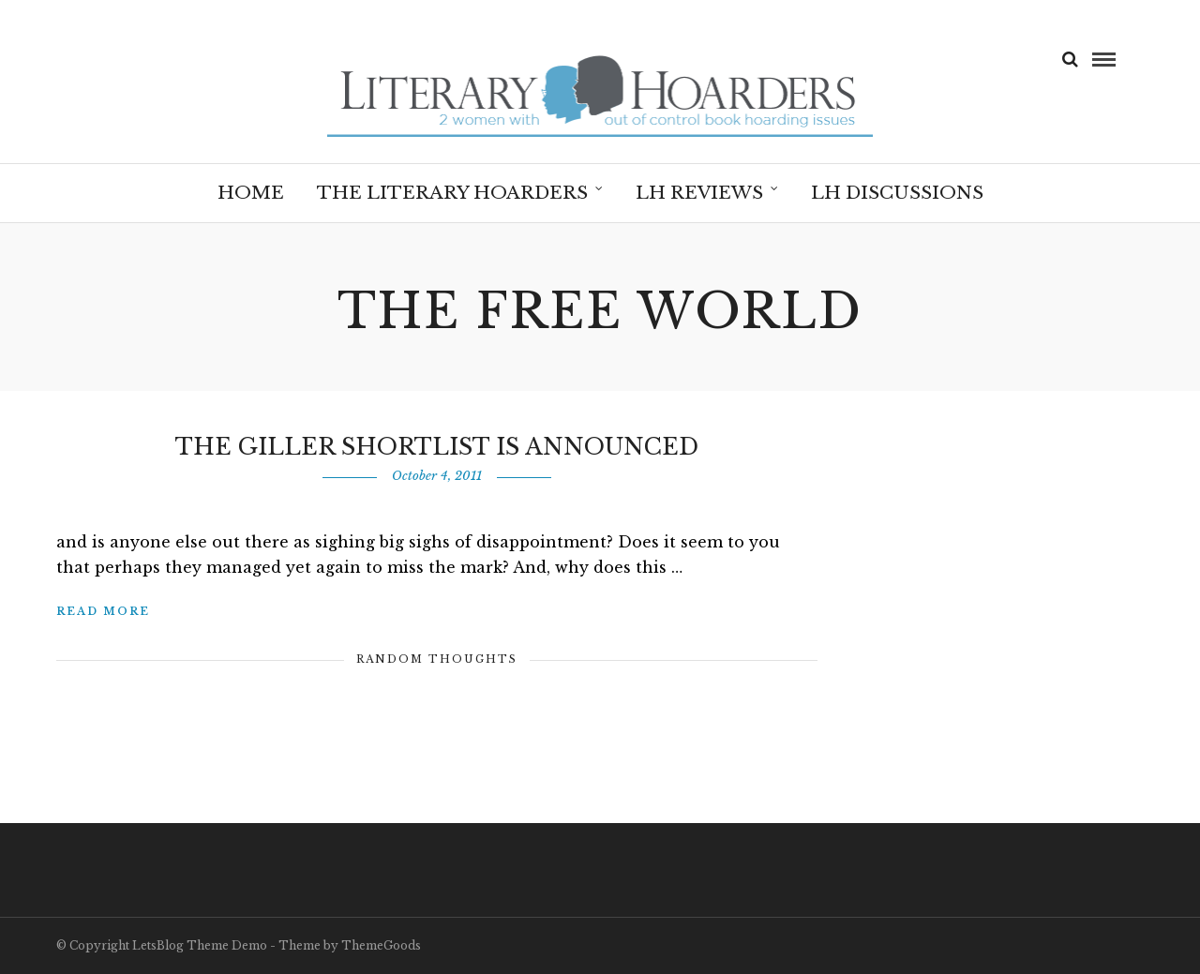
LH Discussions (897, 192)
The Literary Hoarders (452, 192)
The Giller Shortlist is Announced (436, 446)
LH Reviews (699, 192)
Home (251, 192)
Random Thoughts (437, 659)
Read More (103, 611)
